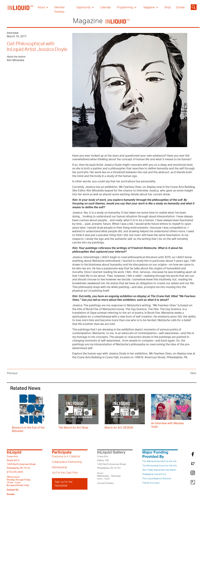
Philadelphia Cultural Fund (154, 474)
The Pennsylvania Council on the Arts (159, 466)
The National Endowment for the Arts (159, 461)
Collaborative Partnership (67, 462)
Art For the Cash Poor (65, 472)
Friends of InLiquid (150, 483)
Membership (59, 467)
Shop (167, 7)
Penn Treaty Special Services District (159, 470)
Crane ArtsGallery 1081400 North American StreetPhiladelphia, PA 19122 (111, 462)
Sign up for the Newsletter (63, 483)
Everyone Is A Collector (66, 456)
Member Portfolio (60, 9)
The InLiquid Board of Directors (156, 479)
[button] (43, 7)
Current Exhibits (105, 483)
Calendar (105, 7)
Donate (180, 7)
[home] (20, 10)
